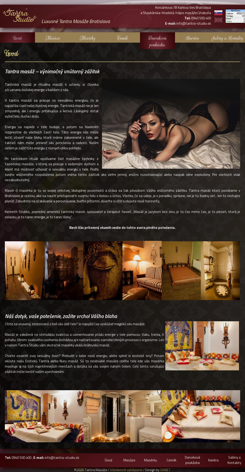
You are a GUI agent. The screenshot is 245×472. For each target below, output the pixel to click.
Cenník (122, 38)
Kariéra (192, 38)
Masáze (52, 38)
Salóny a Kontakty (227, 38)
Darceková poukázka (157, 41)
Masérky (87, 38)
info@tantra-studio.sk (62, 457)
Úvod (17, 38)
